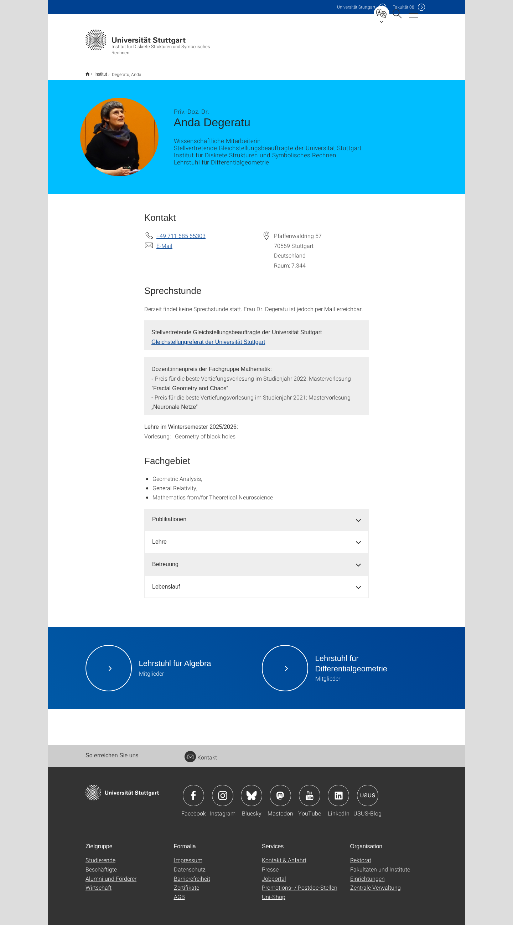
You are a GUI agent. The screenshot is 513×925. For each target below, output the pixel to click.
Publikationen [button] (169, 515)
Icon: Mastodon (280, 791)
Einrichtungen (367, 874)
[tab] (256, 515)
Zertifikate (186, 882)
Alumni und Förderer (111, 874)
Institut (96, 71)
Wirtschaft (99, 882)
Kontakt (201, 752)
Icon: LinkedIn (338, 791)
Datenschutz (190, 864)
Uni (356, 7)
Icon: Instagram (222, 791)
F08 (403, 7)
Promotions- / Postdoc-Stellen (299, 882)
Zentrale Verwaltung (375, 882)
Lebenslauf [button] (166, 582)
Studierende (100, 855)
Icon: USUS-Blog (367, 791)
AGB (179, 892)
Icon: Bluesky (251, 791)
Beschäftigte (101, 864)
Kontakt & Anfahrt (284, 855)
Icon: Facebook (193, 791)
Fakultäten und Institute (380, 864)
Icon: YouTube (309, 791)
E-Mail (164, 241)
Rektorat (360, 855)
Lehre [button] (159, 537)
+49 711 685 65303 (181, 231)
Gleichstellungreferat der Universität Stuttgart (208, 337)
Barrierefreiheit (192, 874)
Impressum (188, 855)
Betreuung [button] (165, 559)
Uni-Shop (273, 892)
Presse (270, 864)
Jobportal (274, 874)
